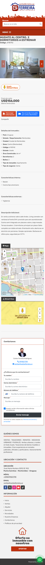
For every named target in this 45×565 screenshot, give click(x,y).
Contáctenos (10, 520)
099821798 (23, 362)
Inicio (7, 500)
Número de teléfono (11, 390)
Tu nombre (8, 375)
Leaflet (25, 294)
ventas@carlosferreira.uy (24, 364)
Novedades (9, 514)
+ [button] (4, 251)
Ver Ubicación (21, 315)
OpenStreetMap (38, 294)
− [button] (4, 255)
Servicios (8, 510)
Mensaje (7, 398)
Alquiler (7, 507)
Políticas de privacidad (13, 523)
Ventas (7, 504)
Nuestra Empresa (11, 517)
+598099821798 (10, 477)
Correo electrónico (11, 383)
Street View (10, 87)
